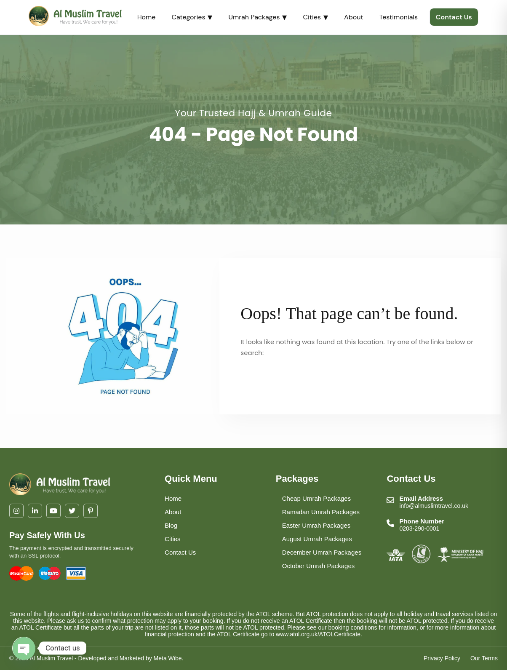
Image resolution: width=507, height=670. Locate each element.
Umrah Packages (257, 17)
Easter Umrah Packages (316, 525)
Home (146, 17)
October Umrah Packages (318, 565)
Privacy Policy (442, 658)
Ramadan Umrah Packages (321, 511)
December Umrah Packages (321, 552)
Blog (171, 525)
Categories (191, 17)
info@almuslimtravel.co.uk (433, 505)
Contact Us (454, 17)
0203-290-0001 (419, 528)
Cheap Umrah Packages (316, 498)
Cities (315, 17)
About (353, 17)
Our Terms (484, 658)
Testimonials (398, 17)
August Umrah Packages (317, 538)
